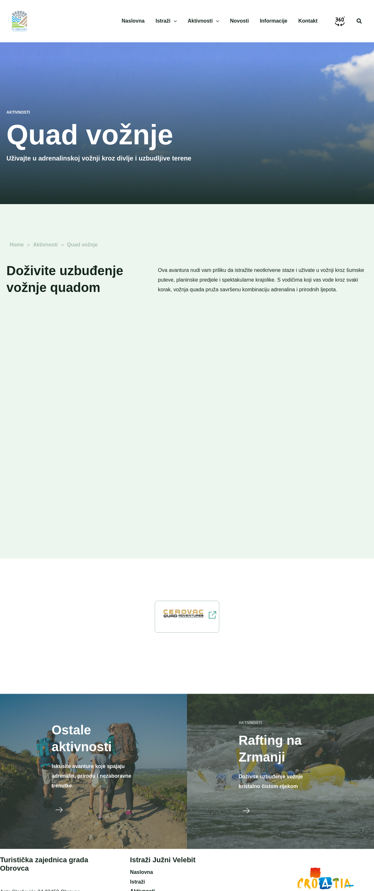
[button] (359, 21)
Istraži (137, 882)
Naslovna (141, 872)
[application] (176, 21)
